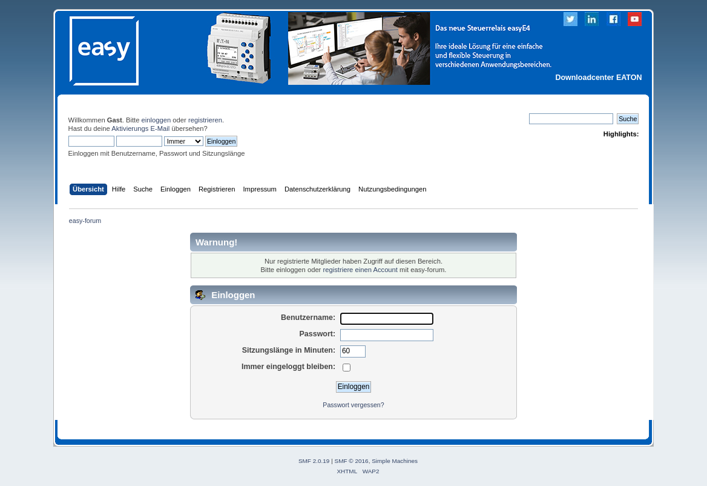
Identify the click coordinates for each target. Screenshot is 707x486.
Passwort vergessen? (353, 404)
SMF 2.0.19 (314, 461)
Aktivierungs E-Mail (140, 128)
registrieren (205, 120)
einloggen (156, 120)
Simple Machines (395, 461)
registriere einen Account (360, 269)
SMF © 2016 (352, 461)
